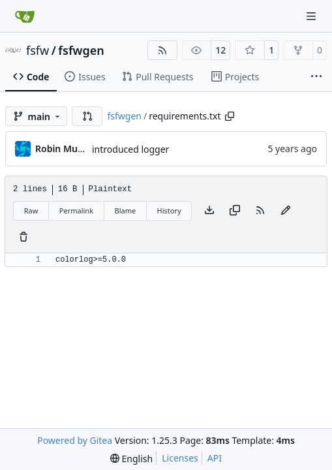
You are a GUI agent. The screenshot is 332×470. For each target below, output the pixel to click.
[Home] (25, 16)
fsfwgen (81, 50)
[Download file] (209, 211)
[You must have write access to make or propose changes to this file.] (23, 238)
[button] (87, 116)
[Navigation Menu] (312, 16)
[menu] (131, 458)
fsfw (37, 50)
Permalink (76, 210)
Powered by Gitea (74, 440)
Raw (31, 210)
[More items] (316, 77)
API (214, 458)
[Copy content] (234, 211)
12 (220, 50)
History (169, 210)
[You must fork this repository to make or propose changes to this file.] (285, 211)
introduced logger (130, 149)
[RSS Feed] (162, 50)
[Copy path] (229, 116)
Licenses (180, 458)
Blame (125, 210)
